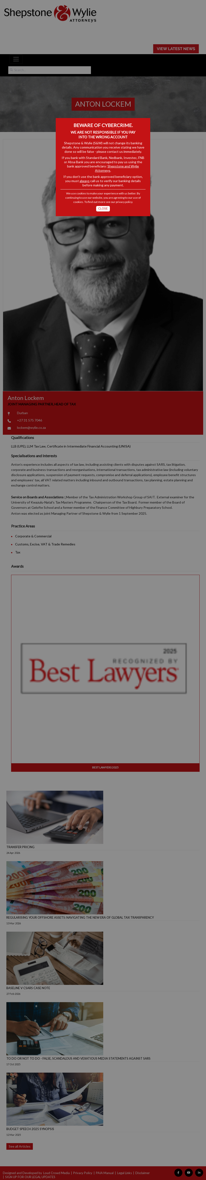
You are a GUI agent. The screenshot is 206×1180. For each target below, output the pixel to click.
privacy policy (124, 202)
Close (103, 208)
